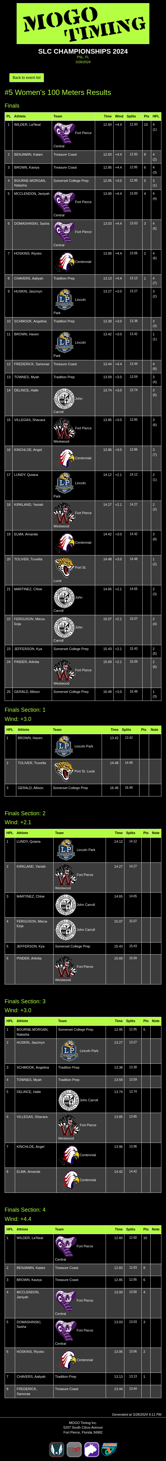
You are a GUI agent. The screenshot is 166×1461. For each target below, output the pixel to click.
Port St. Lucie (85, 771)
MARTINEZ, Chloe (28, 589)
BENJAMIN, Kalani (28, 154)
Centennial (83, 261)
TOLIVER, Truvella (28, 559)
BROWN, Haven (26, 334)
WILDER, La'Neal (27, 124)
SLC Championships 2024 (83, 51)
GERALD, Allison (27, 692)
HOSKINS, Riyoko (28, 253)
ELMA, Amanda (26, 534)
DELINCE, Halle (26, 390)
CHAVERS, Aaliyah (28, 278)
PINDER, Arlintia (26, 662)
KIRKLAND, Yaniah (28, 504)
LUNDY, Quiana (26, 475)
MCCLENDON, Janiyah (32, 193)
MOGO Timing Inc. (83, 1423)
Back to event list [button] (27, 78)
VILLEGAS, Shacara (29, 420)
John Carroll (86, 904)
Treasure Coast (65, 154)
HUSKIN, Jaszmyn (28, 291)
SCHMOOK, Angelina (30, 321)
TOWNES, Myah (26, 377)
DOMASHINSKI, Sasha (31, 223)
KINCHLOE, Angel (28, 450)
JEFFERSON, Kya (28, 649)
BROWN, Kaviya (26, 167)
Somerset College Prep (71, 180)
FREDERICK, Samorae (31, 364)
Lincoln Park (84, 746)
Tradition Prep (64, 278)
